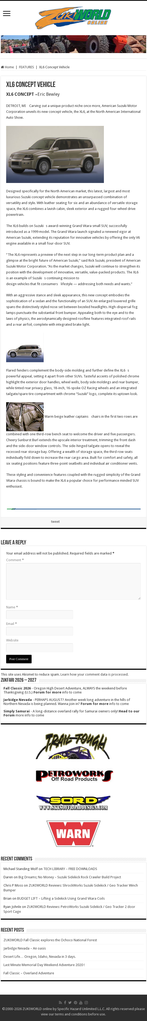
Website (12, 640)
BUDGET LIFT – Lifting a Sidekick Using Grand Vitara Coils (61, 898)
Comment (15, 560)
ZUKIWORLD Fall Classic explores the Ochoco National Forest (50, 940)
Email (11, 624)
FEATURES (26, 67)
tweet (55, 522)
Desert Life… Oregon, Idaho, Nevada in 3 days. (39, 957)
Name (12, 607)
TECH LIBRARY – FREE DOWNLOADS (70, 869)
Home (7, 67)
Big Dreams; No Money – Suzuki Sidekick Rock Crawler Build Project (69, 877)
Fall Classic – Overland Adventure (28, 973)
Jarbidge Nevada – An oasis (24, 948)
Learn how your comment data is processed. (95, 674)
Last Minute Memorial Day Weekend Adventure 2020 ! (44, 965)
